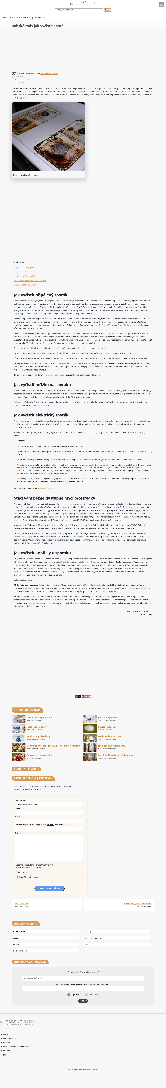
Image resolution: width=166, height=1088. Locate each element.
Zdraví (16, 938)
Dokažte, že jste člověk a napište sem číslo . (42, 824)
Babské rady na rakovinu (39, 755)
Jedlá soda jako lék (107, 717)
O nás (5, 1034)
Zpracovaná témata (92, 938)
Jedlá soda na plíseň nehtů (111, 745)
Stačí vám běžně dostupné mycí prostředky (30, 280)
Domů (4, 17)
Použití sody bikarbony (38, 736)
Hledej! (107, 10)
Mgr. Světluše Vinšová (49, 74)
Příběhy (87, 931)
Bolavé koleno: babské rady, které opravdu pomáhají (54, 745)
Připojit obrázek (23, 872)
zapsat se (75, 994)
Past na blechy (21, 903)
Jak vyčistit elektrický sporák (24, 276)
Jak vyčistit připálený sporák (24, 267)
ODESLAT (83, 1001)
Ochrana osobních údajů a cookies (18, 1046)
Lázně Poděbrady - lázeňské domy (115, 755)
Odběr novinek (9, 1038)
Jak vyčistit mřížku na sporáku (25, 272)
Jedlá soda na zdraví (46, 488)
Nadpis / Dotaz (21, 800)
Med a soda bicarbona (109, 736)
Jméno (17, 808)
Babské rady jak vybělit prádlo (137, 903)
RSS (4, 1055)
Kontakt (87, 944)
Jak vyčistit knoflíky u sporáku (25, 285)
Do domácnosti (14, 17)
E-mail (17, 816)
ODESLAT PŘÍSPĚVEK (49, 888)
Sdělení (18, 833)
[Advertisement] (81, 50)
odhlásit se (93, 994)
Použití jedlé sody (107, 727)
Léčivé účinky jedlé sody (53, 375)
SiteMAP (6, 1050)
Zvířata (16, 944)
